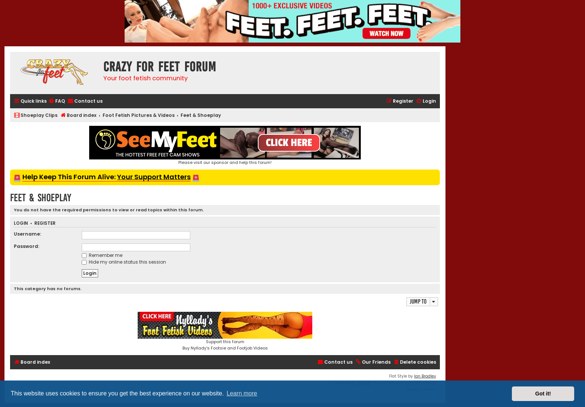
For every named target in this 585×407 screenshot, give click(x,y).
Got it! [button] (543, 394)
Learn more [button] (241, 393)
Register (45, 223)
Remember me (102, 255)
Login (21, 223)
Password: (26, 246)
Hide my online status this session (124, 262)
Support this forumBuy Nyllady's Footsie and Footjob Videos (225, 331)
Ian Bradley (425, 376)
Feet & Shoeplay (40, 198)
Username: (27, 234)
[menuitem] (57, 101)
